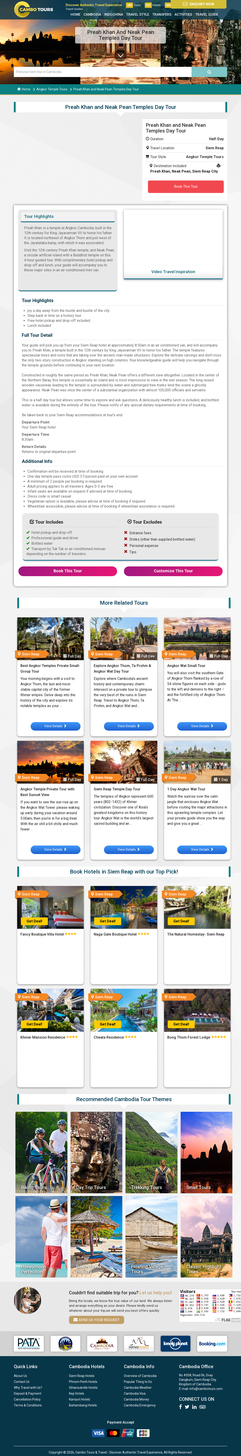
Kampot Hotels (79, 1399)
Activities (183, 14)
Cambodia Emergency (140, 1405)
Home (75, 14)
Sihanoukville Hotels (83, 1387)
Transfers (161, 14)
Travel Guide (206, 14)
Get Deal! (34, 921)
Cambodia (92, 14)
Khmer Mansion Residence (43, 1037)
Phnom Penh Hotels (83, 1382)
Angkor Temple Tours (52, 89)
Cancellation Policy (27, 1399)
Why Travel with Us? (28, 1387)
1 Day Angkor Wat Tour (186, 789)
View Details (55, 726)
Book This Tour (186, 186)
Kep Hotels (76, 1393)
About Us (20, 1376)
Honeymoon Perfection (33, 1269)
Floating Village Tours (147, 1269)
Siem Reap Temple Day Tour (117, 789)
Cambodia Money (136, 1399)
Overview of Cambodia (140, 1376)
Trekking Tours (146, 1187)
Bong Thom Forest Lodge (189, 1037)
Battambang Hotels (83, 1405)
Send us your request (97, 1320)
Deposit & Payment (27, 1393)
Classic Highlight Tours (203, 1269)
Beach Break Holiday (89, 1269)
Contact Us (22, 1382)
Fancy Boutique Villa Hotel (42, 934)
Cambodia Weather (138, 1387)
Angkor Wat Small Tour (186, 666)
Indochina (113, 14)
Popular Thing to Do (138, 1382)
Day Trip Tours (91, 1187)
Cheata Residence (109, 1037)
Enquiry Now (203, 4)
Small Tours (198, 1187)
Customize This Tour (173, 570)
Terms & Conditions (28, 1405)
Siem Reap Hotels (81, 1376)
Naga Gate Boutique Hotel (116, 934)
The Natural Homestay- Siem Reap (196, 934)
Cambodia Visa (134, 1393)
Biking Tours (34, 1187)
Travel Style (137, 14)
